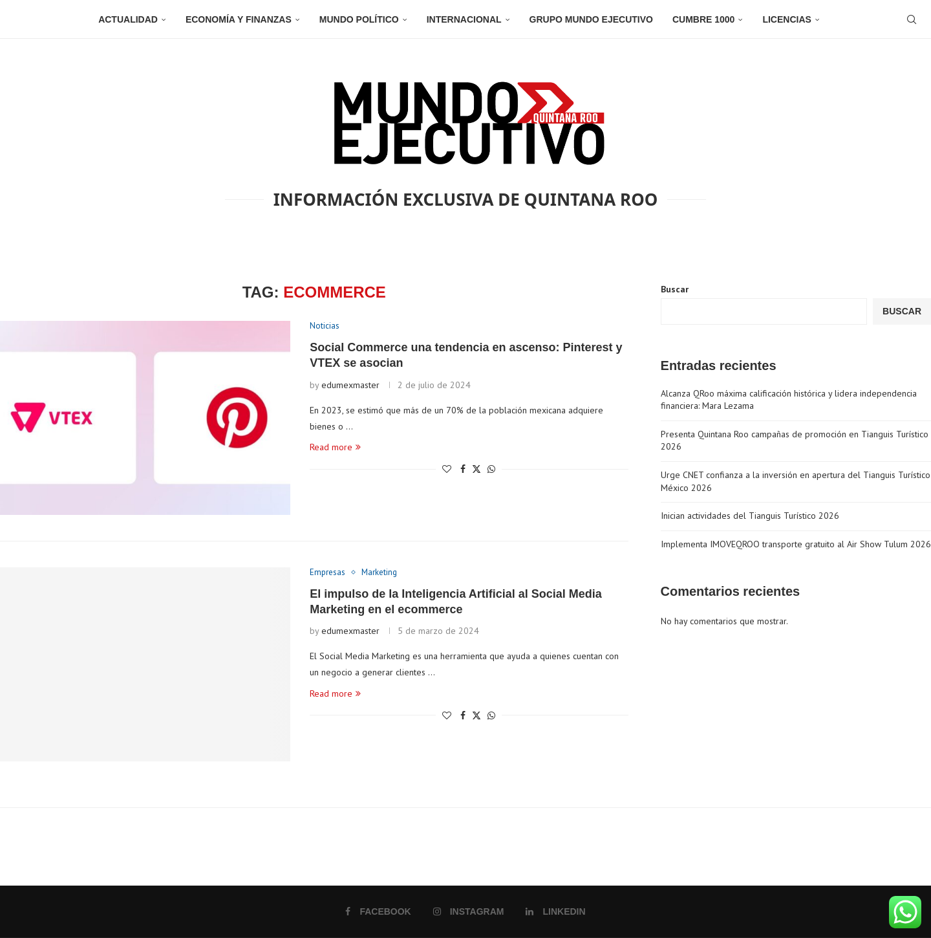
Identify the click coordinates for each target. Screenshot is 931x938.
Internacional (464, 19)
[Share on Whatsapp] (491, 469)
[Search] (911, 19)
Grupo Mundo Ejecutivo (591, 19)
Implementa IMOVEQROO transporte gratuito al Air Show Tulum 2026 (796, 544)
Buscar (675, 289)
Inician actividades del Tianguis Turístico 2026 (750, 515)
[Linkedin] (555, 911)
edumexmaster (350, 385)
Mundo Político (359, 19)
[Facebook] (378, 911)
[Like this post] (446, 469)
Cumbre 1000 (703, 19)
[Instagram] (468, 911)
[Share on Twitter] (476, 469)
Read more (335, 447)
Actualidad (128, 19)
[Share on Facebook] (463, 469)
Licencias (786, 19)
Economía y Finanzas (239, 19)
